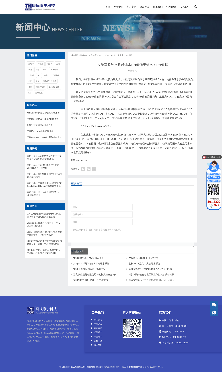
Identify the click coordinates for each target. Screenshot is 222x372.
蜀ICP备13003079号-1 (152, 367)
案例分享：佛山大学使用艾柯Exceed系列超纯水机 (44, 193)
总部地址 (98, 345)
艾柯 (58, 64)
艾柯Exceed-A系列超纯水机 (40, 131)
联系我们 (158, 7)
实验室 (40, 64)
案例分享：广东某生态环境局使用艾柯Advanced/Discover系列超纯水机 (44, 184)
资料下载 (98, 341)
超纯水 (31, 64)
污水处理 (39, 93)
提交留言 (79, 284)
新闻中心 (84, 55)
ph (81, 160)
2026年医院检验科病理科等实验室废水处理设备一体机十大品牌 (44, 233)
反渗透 (31, 75)
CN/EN (185, 7)
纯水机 (49, 64)
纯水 (37, 70)
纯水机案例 (40, 87)
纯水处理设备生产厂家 (114, 367)
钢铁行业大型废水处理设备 (40, 125)
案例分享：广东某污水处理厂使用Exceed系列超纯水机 (43, 166)
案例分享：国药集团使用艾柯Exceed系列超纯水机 (44, 175)
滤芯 (46, 75)
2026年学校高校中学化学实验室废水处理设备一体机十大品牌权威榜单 (44, 242)
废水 (45, 70)
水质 (30, 81)
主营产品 (98, 324)
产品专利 (98, 336)
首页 (107, 7)
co (77, 160)
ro (86, 160)
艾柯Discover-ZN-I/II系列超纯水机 (43, 119)
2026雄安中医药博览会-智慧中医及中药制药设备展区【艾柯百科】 (44, 251)
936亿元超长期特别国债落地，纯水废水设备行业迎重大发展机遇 (44, 215)
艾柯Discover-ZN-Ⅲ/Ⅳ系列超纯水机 (44, 137)
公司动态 (145, 7)
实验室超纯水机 (49, 81)
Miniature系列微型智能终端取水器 (43, 112)
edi (29, 93)
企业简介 (98, 320)
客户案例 (131, 7)
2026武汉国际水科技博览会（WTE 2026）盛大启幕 (43, 224)
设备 (30, 70)
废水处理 (54, 70)
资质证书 (98, 332)
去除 (37, 81)
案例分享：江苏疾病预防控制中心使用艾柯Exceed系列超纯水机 (44, 157)
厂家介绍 (171, 7)
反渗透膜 (55, 75)
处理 (30, 87)
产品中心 (118, 7)
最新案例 (98, 328)
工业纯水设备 (54, 87)
